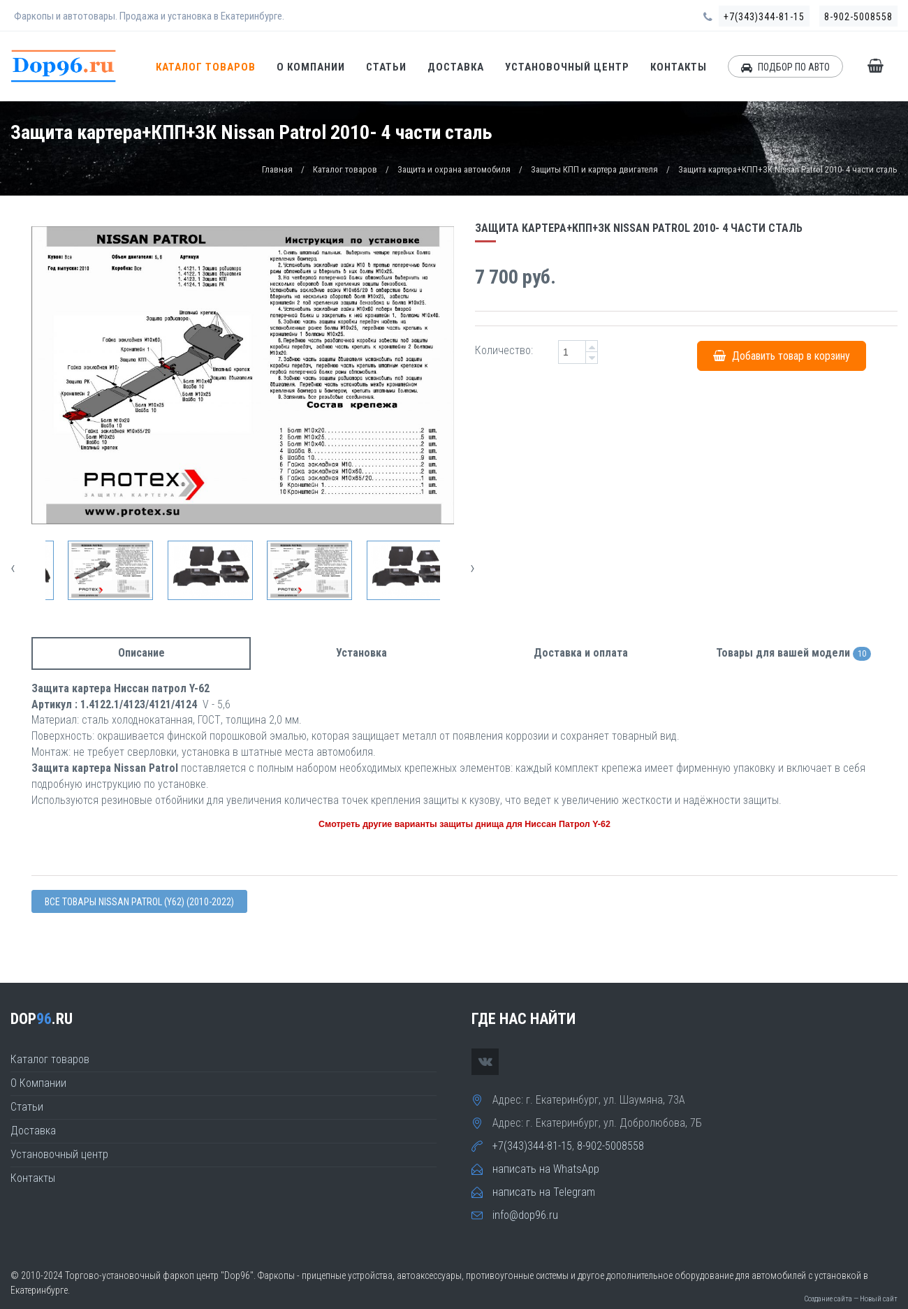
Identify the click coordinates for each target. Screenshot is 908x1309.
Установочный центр (567, 67)
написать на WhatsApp (545, 1169)
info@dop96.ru (525, 1215)
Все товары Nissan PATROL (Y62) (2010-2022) (139, 901)
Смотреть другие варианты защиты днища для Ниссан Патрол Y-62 (464, 824)
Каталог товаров (206, 67)
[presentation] (12, 567)
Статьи (386, 67)
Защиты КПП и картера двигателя (594, 169)
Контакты (678, 67)
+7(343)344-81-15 (764, 16)
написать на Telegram (543, 1192)
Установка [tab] (361, 652)
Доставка (455, 67)
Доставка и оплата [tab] (581, 652)
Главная (277, 169)
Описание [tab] (141, 652)
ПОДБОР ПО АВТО (785, 67)
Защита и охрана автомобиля (454, 169)
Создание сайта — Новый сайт (851, 1298)
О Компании (311, 67)
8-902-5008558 (858, 16)
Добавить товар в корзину (781, 355)
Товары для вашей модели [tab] (793, 653)
